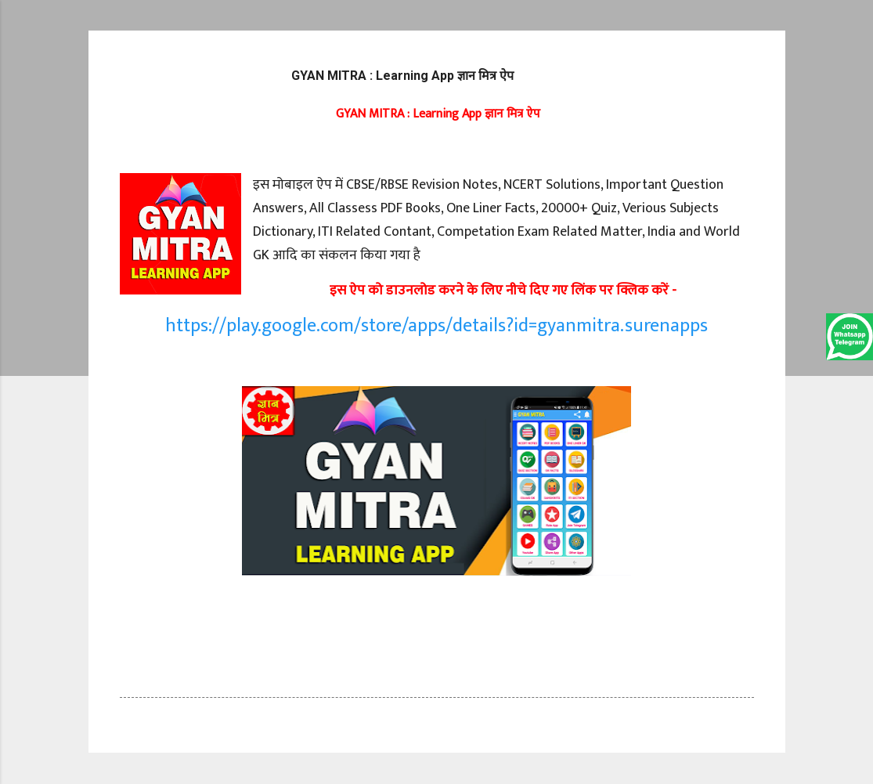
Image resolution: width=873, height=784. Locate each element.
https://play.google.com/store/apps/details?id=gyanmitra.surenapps (436, 325)
